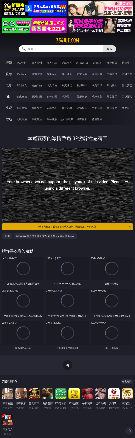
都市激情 (22, 108)
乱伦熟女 (112, 85)
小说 (9, 108)
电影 (9, 85)
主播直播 (112, 74)
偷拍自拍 (37, 85)
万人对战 (52, 62)
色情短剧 (97, 119)
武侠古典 (67, 108)
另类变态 (127, 85)
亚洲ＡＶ (22, 74)
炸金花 (97, 62)
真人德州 (37, 62)
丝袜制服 (97, 74)
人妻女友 (52, 108)
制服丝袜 (82, 85)
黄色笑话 (112, 108)
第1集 (7, 236)
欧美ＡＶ (52, 74)
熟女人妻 (82, 74)
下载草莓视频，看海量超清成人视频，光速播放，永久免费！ (84, 227)
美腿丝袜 (82, 96)
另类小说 (97, 108)
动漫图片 (67, 96)
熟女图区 (112, 96)
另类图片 (127, 96)
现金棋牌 (112, 62)
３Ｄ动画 (67, 74)
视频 (9, 74)
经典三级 (97, 85)
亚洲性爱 (22, 85)
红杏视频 (82, 119)
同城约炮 (22, 119)
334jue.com (67, 40)
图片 (9, 96)
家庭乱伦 (37, 108)
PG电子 (21, 62)
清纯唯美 (97, 96)
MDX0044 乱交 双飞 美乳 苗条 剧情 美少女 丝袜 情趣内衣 (45, 236)
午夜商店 (37, 119)
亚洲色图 (37, 96)
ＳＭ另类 (127, 74)
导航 (9, 119)
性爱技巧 (127, 108)
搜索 (109, 49)
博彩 (9, 62)
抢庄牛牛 (127, 62)
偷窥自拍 (22, 96)
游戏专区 (67, 62)
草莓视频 (52, 119)
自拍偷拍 (37, 74)
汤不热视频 (66, 119)
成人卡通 (52, 85)
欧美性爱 (67, 85)
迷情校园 (82, 108)
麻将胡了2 (82, 62)
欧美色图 (52, 96)
